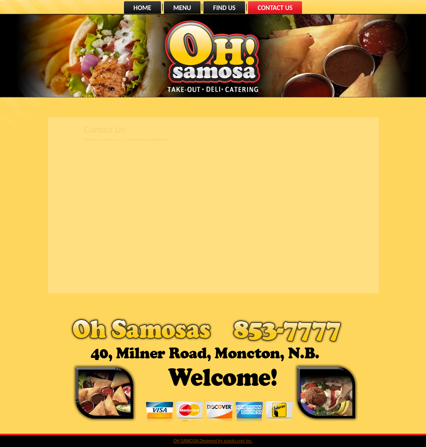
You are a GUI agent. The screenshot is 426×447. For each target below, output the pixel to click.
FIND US (224, 8)
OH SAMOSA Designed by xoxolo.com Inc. (213, 441)
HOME (142, 8)
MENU (182, 8)
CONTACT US (275, 8)
